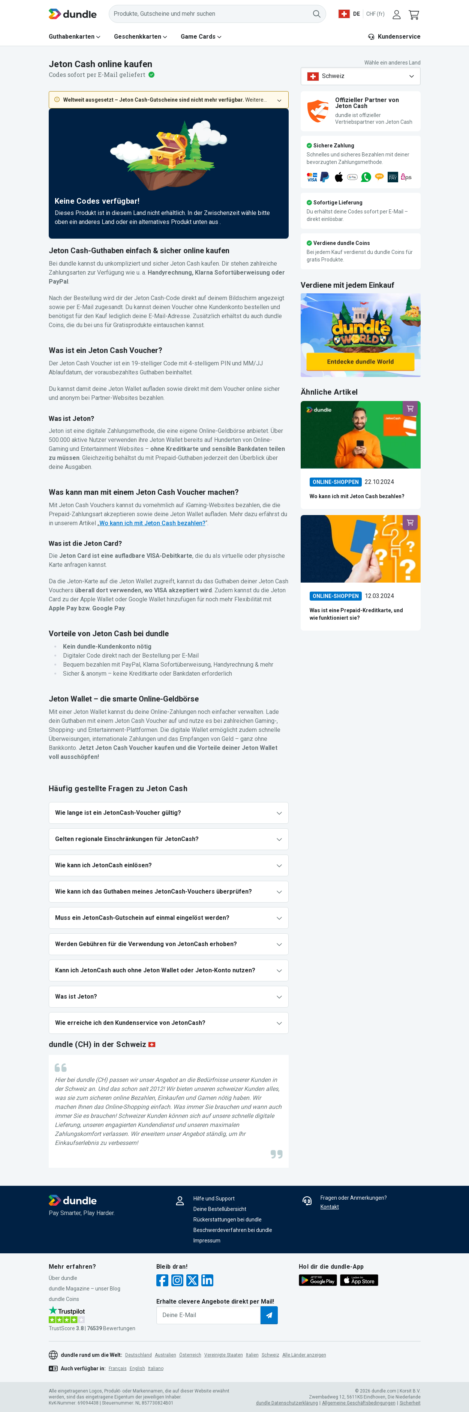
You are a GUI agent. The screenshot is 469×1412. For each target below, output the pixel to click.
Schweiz (270, 1355)
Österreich (190, 1355)
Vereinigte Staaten (223, 1355)
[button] (415, 14)
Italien (252, 1355)
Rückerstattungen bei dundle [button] (227, 1220)
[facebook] (162, 1281)
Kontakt (330, 1207)
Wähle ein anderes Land (392, 63)
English (137, 1368)
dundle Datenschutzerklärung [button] (287, 1403)
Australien (165, 1355)
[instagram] (177, 1281)
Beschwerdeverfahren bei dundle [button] (232, 1230)
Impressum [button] (206, 1241)
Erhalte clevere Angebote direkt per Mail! (215, 1301)
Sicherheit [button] (410, 1403)
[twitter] (192, 1281)
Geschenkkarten (137, 36)
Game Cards (198, 36)
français (118, 1368)
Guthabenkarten (71, 36)
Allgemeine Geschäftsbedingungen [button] (359, 1403)
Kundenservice (394, 36)
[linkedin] (207, 1281)
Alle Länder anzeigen (304, 1355)
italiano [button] (155, 1368)
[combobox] (361, 76)
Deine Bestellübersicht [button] (219, 1209)
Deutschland (138, 1355)
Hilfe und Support (214, 1199)
